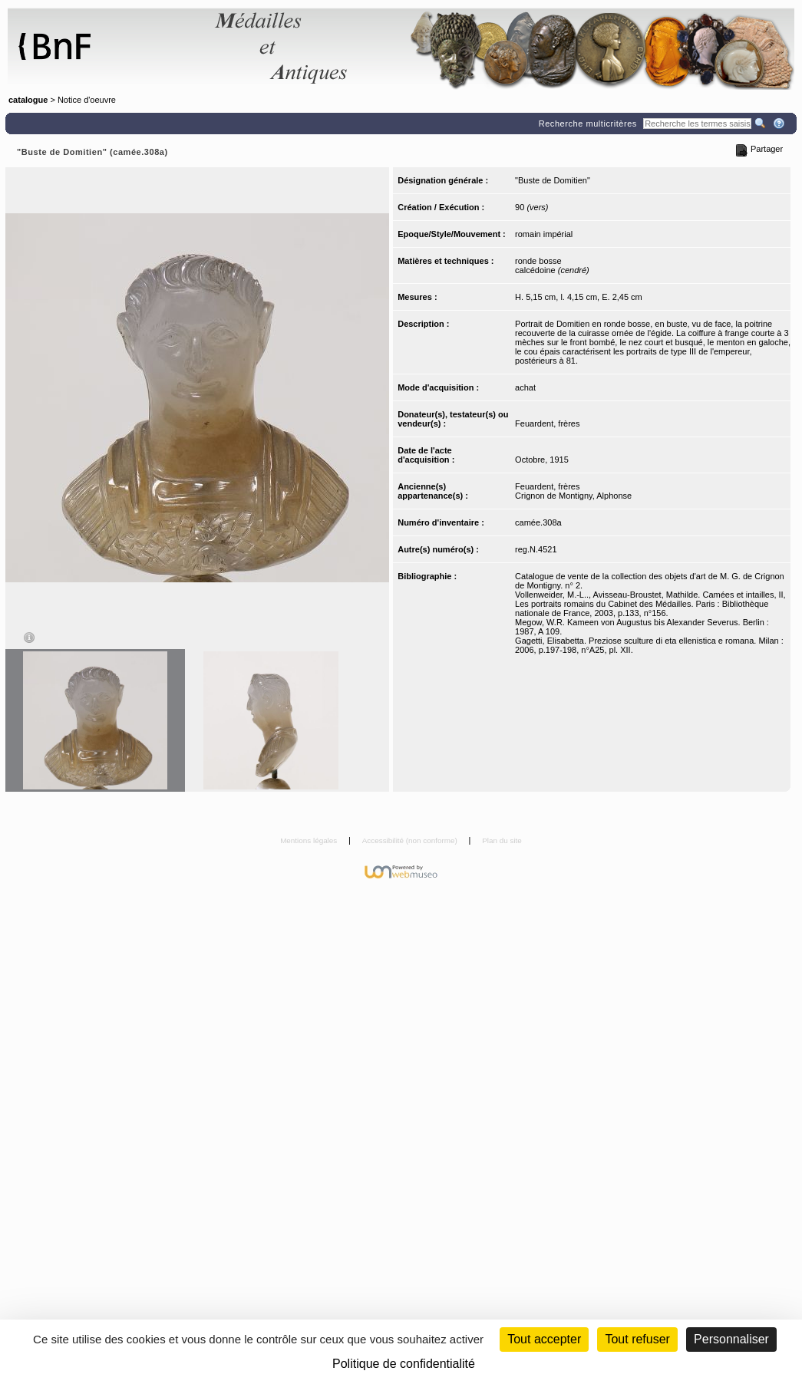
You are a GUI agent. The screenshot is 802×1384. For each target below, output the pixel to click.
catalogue (28, 99)
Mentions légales (309, 840)
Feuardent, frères (547, 423)
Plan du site (502, 840)
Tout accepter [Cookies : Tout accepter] (544, 1339)
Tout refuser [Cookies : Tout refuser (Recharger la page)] (637, 1339)
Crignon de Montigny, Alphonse (573, 495)
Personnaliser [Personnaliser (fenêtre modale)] (731, 1339)
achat (525, 387)
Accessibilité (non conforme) (411, 840)
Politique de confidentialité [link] (403, 1363)
